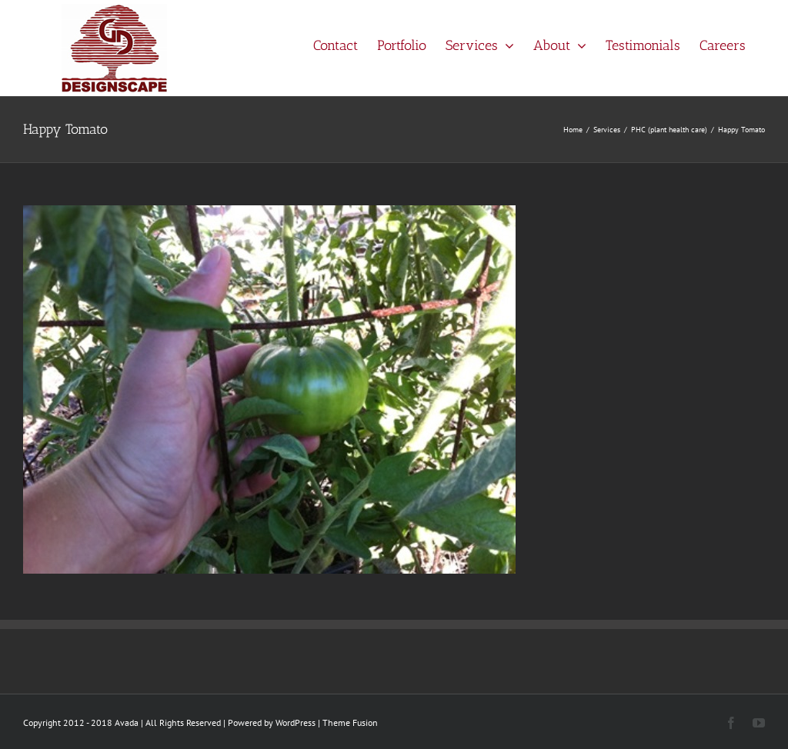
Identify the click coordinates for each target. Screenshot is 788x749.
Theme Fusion (350, 722)
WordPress (295, 722)
